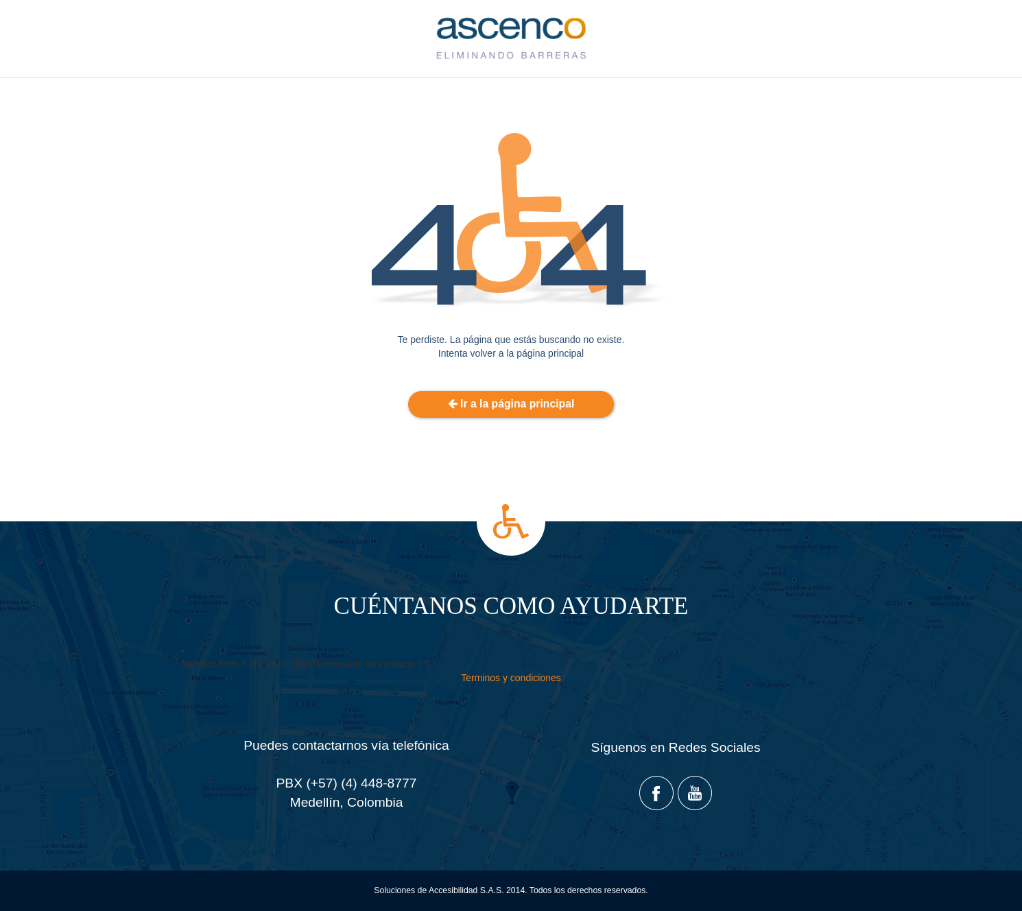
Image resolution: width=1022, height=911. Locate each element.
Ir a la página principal (511, 404)
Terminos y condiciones (511, 677)
